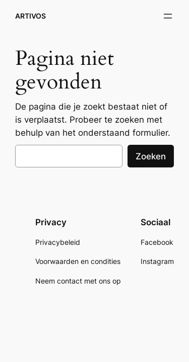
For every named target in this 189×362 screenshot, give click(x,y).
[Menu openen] (168, 16)
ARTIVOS (30, 16)
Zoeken (151, 156)
